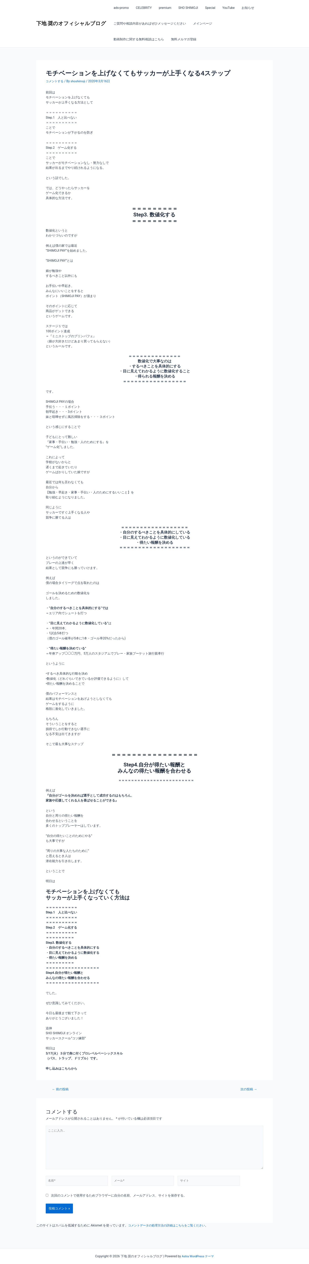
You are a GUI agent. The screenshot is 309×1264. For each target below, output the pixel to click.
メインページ (201, 23)
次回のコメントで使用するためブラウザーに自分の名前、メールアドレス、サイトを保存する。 (119, 1198)
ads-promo (120, 8)
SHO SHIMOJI (185, 8)
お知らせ (243, 8)
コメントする (55, 81)
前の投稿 (61, 1089)
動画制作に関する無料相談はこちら (242, 23)
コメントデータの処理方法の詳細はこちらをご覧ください (169, 1228)
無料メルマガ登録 (125, 39)
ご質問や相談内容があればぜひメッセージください (149, 23)
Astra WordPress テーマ (198, 1256)
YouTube (224, 8)
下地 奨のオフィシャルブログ (71, 23)
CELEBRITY (142, 8)
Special (207, 8)
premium (163, 8)
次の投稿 (248, 1089)
